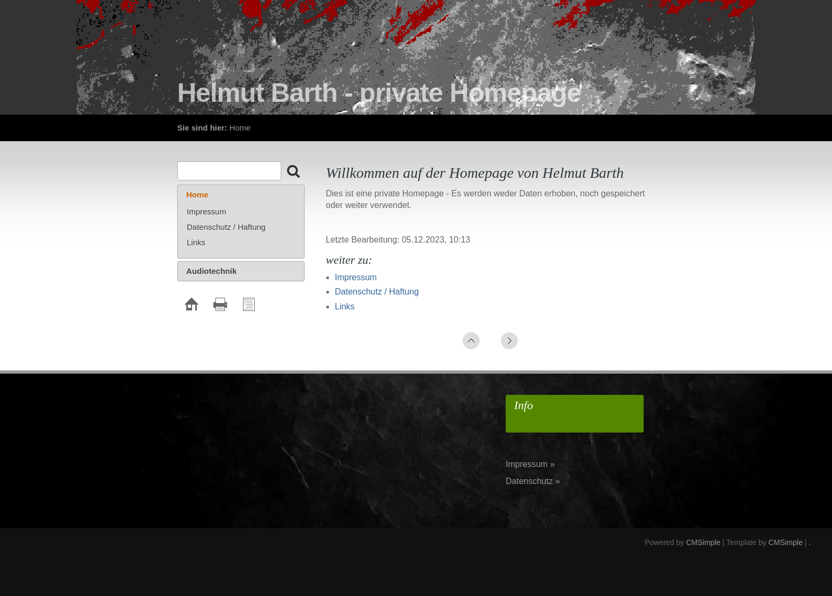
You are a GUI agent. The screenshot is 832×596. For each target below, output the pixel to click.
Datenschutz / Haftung (377, 291)
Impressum (356, 277)
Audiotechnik (211, 270)
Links (344, 306)
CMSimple (703, 542)
